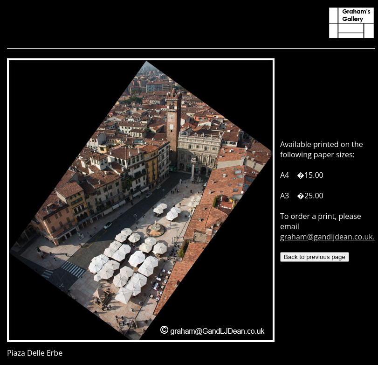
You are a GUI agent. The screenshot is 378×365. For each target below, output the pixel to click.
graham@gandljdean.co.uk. (327, 237)
